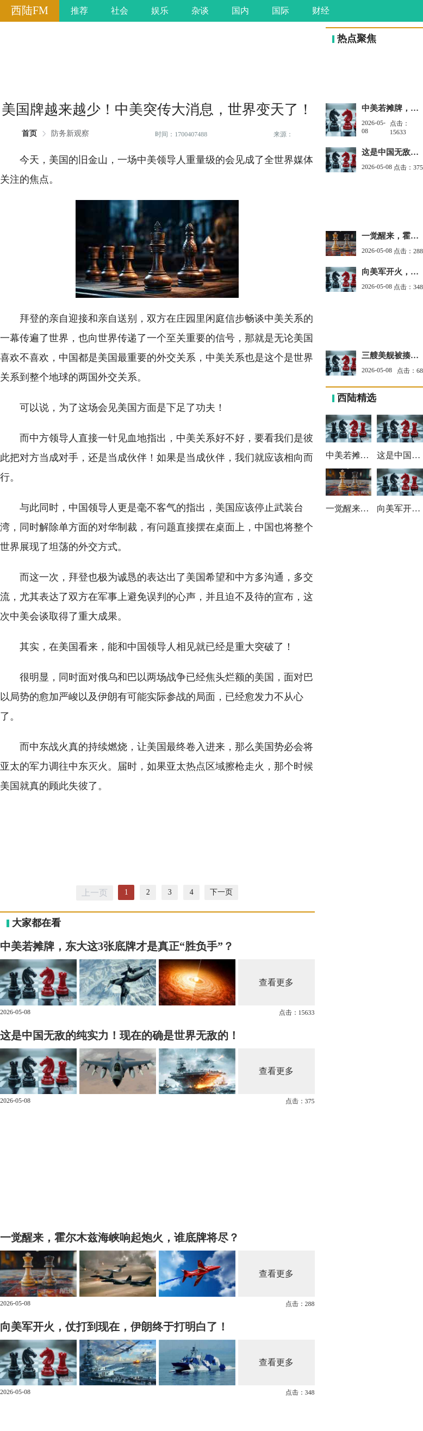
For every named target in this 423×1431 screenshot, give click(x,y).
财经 (320, 10)
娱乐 (160, 10)
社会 (119, 10)
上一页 (95, 892)
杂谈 (200, 10)
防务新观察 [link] (70, 134)
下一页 (221, 892)
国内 (240, 10)
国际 (280, 10)
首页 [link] (29, 134)
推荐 (79, 10)
